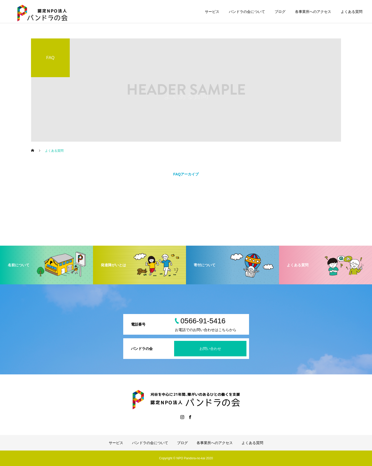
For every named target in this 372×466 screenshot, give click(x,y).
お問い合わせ (210, 349)
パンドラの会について (247, 12)
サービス (212, 12)
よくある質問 (351, 12)
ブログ (280, 12)
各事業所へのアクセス (313, 12)
